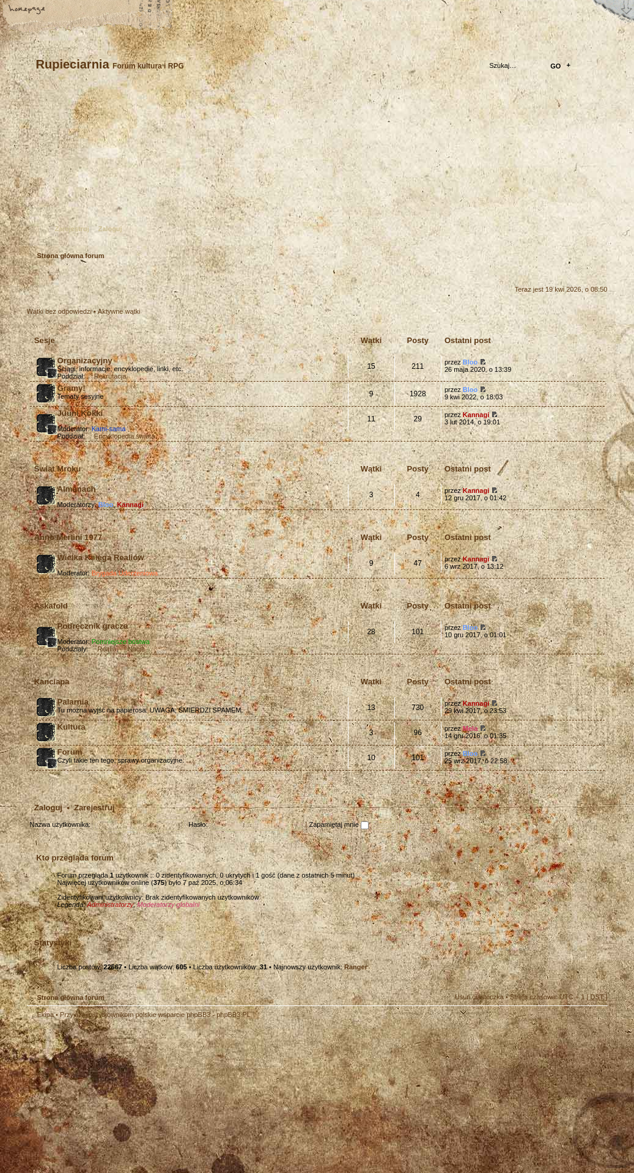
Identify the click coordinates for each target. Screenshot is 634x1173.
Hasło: (197, 824)
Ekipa (45, 1014)
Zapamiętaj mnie (339, 824)
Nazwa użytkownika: (60, 824)
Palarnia (73, 701)
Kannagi (476, 414)
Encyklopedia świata (124, 436)
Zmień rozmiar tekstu (70, 10)
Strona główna (27, 10)
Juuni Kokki (80, 413)
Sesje (44, 340)
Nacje (136, 649)
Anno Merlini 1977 (68, 537)
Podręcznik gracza (92, 626)
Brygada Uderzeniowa (125, 573)
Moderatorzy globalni (168, 904)
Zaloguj (110, 228)
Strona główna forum (315, 168)
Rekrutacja (110, 376)
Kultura (71, 726)
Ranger (355, 967)
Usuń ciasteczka (479, 997)
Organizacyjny (84, 360)
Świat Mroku (57, 468)
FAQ (113, 10)
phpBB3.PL (233, 1014)
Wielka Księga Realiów (100, 557)
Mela (470, 728)
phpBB (164, 1096)
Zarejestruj (72, 228)
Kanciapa (52, 681)
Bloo (470, 362)
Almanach (76, 489)
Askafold (51, 605)
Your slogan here (219, 1098)
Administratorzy (110, 904)
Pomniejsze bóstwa (121, 641)
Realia (106, 649)
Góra (592, 1023)
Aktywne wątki (119, 311)
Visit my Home (571, 1132)
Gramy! (71, 388)
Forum (70, 752)
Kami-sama (109, 428)
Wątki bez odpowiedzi (59, 311)
